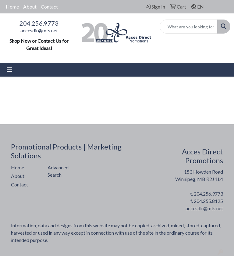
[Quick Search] (189, 27)
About (30, 6)
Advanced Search (58, 171)
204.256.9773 (39, 23)
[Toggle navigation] (9, 69)
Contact (49, 6)
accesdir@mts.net (39, 30)
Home (12, 6)
